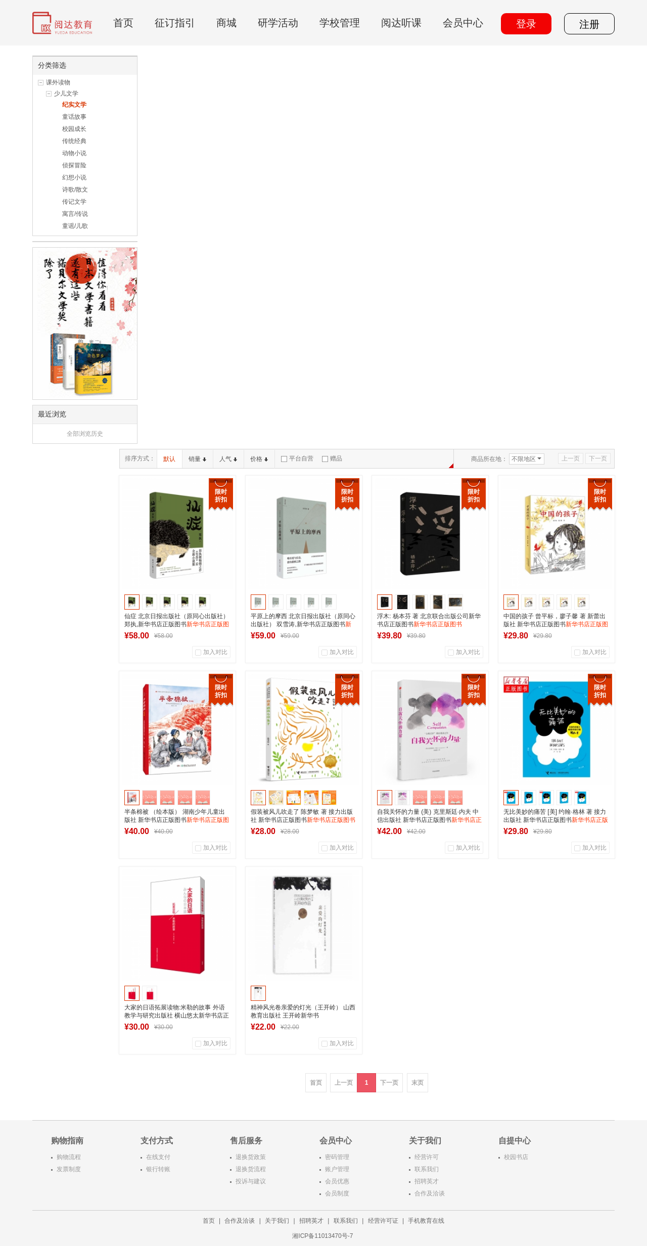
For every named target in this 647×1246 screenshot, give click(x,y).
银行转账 (158, 1169)
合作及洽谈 (429, 1193)
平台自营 (297, 458)
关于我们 (277, 1220)
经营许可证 (383, 1220)
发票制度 (69, 1169)
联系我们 (426, 1169)
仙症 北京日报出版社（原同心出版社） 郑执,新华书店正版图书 (176, 624)
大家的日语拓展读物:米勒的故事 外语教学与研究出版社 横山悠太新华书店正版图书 (176, 1015)
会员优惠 (337, 1181)
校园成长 (74, 128)
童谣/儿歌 (75, 225)
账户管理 (337, 1169)
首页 (123, 22)
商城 (226, 22)
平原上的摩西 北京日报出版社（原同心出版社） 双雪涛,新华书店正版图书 (303, 624)
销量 (197, 459)
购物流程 (69, 1157)
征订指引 (175, 22)
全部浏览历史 (85, 433)
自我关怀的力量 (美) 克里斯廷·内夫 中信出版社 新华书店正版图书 (429, 820)
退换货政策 (251, 1157)
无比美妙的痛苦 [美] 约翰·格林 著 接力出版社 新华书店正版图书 (555, 820)
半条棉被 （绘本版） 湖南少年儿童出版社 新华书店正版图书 (176, 820)
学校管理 (339, 22)
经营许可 (426, 1157)
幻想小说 (74, 177)
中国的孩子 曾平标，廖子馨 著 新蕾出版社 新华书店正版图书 (555, 624)
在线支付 (158, 1157)
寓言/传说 (75, 213)
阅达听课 (401, 22)
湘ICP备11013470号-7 (323, 1235)
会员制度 (337, 1193)
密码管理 (337, 1157)
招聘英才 (426, 1181)
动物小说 (74, 153)
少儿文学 (66, 93)
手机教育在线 (426, 1220)
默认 (169, 459)
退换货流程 (251, 1169)
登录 (526, 23)
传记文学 (74, 201)
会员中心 (463, 22)
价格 (259, 459)
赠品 (332, 458)
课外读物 (58, 82)
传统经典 (74, 141)
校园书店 (516, 1157)
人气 (228, 459)
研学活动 (278, 22)
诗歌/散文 (75, 189)
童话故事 (74, 116)
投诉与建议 (251, 1181)
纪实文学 (74, 104)
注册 (589, 24)
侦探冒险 (74, 165)
